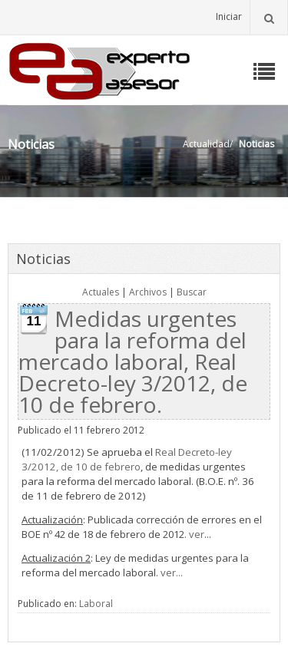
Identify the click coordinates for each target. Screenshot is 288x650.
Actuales (100, 292)
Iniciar (229, 16)
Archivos (148, 292)
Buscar (192, 292)
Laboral (96, 603)
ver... (172, 572)
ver (196, 534)
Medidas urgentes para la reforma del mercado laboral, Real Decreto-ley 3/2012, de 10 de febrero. (132, 361)
